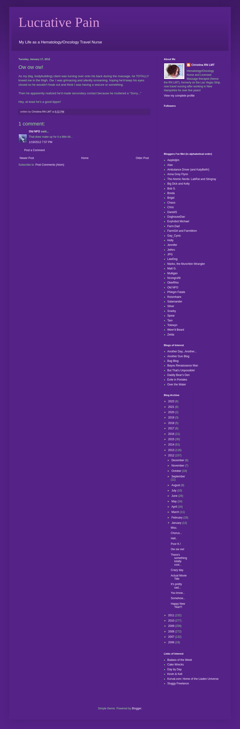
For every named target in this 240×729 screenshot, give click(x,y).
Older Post (142, 158)
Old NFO (34, 131)
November (178, 465)
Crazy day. (177, 570)
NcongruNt (173, 278)
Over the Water (176, 384)
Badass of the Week (179, 660)
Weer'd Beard (175, 329)
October (176, 471)
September (178, 476)
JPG (170, 254)
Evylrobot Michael (178, 221)
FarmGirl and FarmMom (182, 230)
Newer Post (27, 158)
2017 (171, 428)
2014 (171, 444)
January (176, 523)
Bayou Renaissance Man (182, 365)
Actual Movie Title (179, 577)
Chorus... (176, 533)
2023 (171, 401)
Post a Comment (34, 150)
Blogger (136, 708)
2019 (171, 417)
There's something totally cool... (179, 559)
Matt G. (171, 268)
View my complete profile (179, 95)
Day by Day (174, 669)
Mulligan (172, 273)
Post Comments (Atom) (49, 164)
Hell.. (174, 538)
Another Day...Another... (182, 351)
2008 (171, 631)
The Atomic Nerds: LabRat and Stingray (191, 179)
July (174, 490)
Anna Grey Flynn (177, 174)
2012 (171, 455)
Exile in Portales (177, 379)
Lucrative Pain (59, 22)
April (174, 506)
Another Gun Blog (178, 356)
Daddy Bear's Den (178, 375)
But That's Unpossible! (181, 370)
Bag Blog (173, 361)
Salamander (174, 301)
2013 (171, 450)
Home (85, 158)
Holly (170, 240)
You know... (178, 593)
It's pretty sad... (176, 586)
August (176, 485)
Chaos (171, 202)
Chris (170, 207)
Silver (170, 306)
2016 (171, 434)
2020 (171, 412)
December (178, 460)
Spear (171, 315)
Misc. (174, 527)
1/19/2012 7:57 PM (40, 142)
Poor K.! (176, 544)
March (175, 512)
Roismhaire (174, 297)
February (177, 517)
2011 (171, 615)
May (174, 501)
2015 (171, 439)
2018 (171, 423)
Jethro (171, 249)
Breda (171, 193)
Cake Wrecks (175, 664)
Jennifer (172, 245)
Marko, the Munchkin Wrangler (186, 263)
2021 (171, 407)
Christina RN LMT (203, 65)
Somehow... (178, 598)
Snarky (171, 311)
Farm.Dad (173, 226)
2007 (171, 636)
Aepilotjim (173, 160)
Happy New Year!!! (178, 605)
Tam (170, 320)
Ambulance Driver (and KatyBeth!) (188, 169)
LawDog (172, 259)
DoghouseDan (176, 216)
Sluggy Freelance (178, 683)
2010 (171, 620)
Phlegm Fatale (176, 292)
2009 (171, 626)
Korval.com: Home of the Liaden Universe (193, 678)
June (174, 495)
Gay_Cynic (174, 235)
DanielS (172, 212)
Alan (170, 165)
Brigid (170, 197)
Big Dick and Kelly (178, 183)
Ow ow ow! (177, 549)
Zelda (170, 334)
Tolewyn (172, 325)
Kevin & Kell (174, 674)
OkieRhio (173, 282)
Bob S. (171, 188)
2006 (171, 642)
